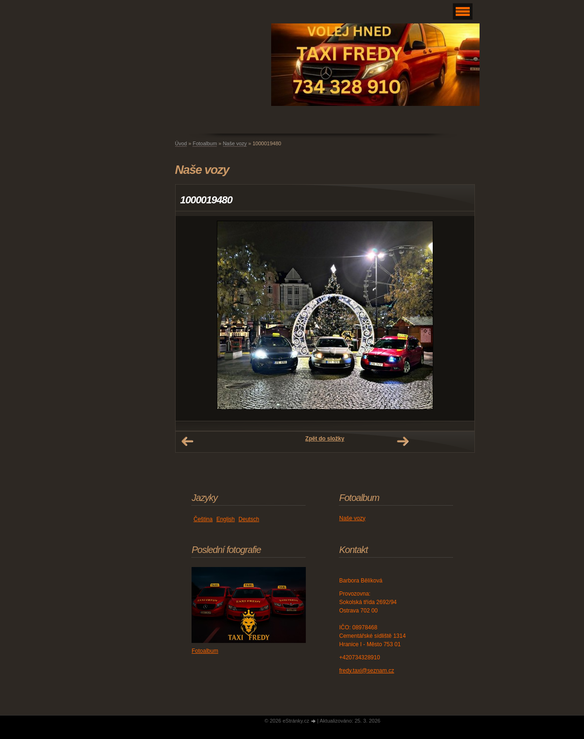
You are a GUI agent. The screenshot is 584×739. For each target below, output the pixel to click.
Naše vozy (235, 143)
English (225, 519)
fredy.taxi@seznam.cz (366, 670)
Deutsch (248, 519)
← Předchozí (187, 441)
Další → (403, 441)
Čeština (203, 519)
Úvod (181, 143)
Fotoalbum (204, 143)
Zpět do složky (324, 438)
